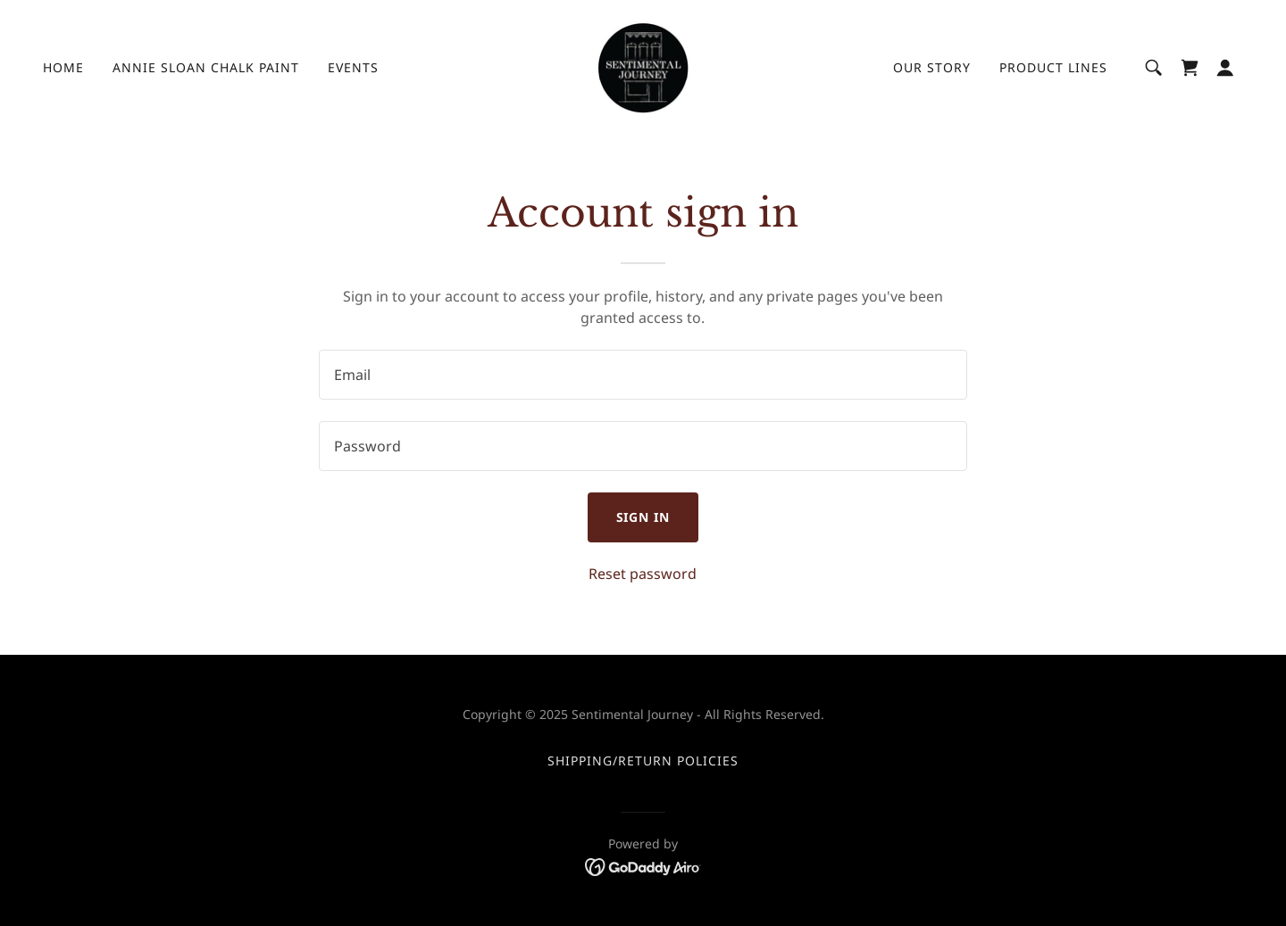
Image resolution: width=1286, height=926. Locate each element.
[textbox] (642, 375)
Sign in (643, 516)
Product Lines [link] (1053, 67)
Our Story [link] (932, 67)
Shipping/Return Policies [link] (643, 760)
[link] (643, 66)
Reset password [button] (643, 573)
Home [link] (63, 67)
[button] (1225, 68)
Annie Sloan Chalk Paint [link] (206, 67)
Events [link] (353, 67)
